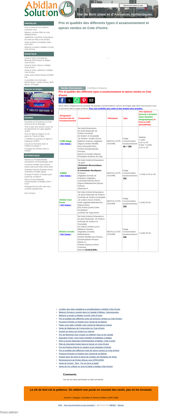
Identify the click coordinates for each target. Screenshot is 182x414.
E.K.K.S (113, 405)
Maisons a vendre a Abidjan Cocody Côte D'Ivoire (39, 48)
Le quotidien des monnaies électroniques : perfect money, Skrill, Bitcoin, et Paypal (39, 82)
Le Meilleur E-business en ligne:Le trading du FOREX (38, 140)
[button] (62, 100)
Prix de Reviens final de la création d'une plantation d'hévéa (85, 347)
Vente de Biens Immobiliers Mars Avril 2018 (38, 43)
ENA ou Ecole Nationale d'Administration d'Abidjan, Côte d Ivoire (87, 341)
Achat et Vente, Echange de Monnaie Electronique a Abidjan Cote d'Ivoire (37, 60)
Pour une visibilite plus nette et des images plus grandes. (116, 108)
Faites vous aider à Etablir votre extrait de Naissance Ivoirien (85, 325)
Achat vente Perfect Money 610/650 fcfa (39, 76)
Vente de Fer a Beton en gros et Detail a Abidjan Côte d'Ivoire (86, 366)
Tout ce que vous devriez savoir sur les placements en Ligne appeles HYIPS (39, 129)
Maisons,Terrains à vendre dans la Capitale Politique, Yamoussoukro (89, 312)
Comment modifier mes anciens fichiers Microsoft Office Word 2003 (39, 166)
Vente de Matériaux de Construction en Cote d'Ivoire (82, 328)
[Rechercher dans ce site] (104, 5)
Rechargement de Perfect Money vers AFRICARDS (81, 360)
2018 (60, 405)
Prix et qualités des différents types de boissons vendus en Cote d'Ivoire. (90, 318)
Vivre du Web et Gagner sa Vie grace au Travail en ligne (37, 135)
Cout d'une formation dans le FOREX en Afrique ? (36, 145)
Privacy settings (8, 412)
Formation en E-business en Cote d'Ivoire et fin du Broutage (38, 123)
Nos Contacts (30, 193)
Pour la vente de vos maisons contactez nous (36, 28)
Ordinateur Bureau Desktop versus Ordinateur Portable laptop (39, 171)
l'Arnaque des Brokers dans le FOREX (37, 150)
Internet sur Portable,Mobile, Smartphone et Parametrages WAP (39, 161)
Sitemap (121, 405)
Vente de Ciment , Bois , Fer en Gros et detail (79, 363)
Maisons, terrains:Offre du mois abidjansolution (37, 33)
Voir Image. (65, 144)
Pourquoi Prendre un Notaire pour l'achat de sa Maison (38, 175)
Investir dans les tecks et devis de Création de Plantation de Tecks (88, 357)
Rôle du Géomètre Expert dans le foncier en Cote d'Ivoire (84, 344)
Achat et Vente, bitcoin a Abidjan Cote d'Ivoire (38, 66)
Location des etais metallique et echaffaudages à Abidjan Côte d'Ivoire (89, 309)
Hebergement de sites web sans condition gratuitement (38, 187)
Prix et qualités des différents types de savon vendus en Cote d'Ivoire (89, 350)
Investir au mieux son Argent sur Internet (76, 331)
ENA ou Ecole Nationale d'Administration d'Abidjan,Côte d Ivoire (38, 181)
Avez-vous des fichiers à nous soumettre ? (79, 405)
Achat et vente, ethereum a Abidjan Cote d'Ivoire (39, 71)
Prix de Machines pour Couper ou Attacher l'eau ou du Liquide (86, 334)
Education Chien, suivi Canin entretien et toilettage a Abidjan (85, 338)
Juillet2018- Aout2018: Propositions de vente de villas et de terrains (39, 38)
